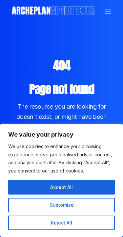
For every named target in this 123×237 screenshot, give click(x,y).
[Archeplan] (53, 11)
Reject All (61, 222)
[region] (61, 180)
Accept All (61, 187)
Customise (62, 205)
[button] (108, 11)
